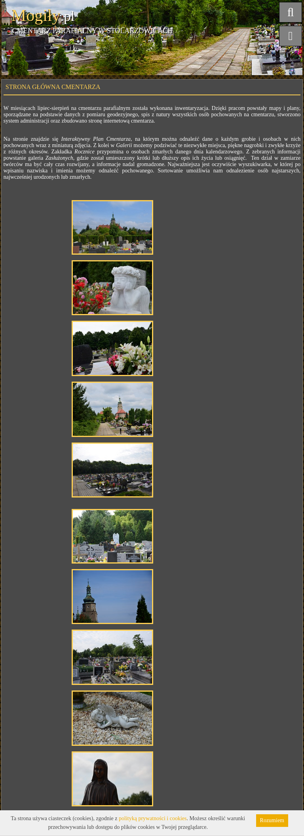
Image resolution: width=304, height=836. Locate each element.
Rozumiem (272, 820)
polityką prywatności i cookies (152, 818)
